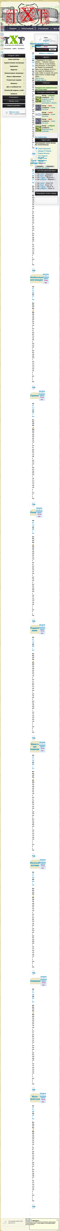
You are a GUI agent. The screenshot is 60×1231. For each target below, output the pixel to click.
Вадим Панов (42, 158)
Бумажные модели (46, 44)
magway (43, 177)
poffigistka (43, 179)
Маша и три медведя (34, 746)
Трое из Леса (39, 78)
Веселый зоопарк (35, 864)
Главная (12, 28)
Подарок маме (34, 629)
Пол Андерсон (42, 156)
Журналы (14, 69)
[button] (6, 51)
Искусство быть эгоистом (47, 130)
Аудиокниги (14, 66)
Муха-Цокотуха (35, 1097)
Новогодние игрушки (36, 45)
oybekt (42, 174)
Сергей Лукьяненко (44, 148)
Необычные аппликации (36, 278)
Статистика (43, 28)
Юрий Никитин (41, 80)
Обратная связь (14, 112)
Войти (14, 48)
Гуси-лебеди (34, 161)
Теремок (34, 395)
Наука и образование (14, 76)
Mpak (42, 176)
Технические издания (13, 80)
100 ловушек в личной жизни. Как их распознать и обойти (49, 100)
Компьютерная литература (14, 73)
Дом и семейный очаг (13, 87)
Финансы (14, 83)
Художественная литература (14, 63)
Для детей (46, 40)
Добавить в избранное (46, 53)
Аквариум (35, 981)
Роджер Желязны (44, 153)
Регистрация (27, 28)
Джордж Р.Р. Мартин (44, 151)
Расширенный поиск (42, 49)
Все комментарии (41, 137)
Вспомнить (21, 48)
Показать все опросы (42, 168)
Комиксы (14, 94)
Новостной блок (13, 59)
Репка (33, 512)
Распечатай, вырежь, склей (13, 90)
